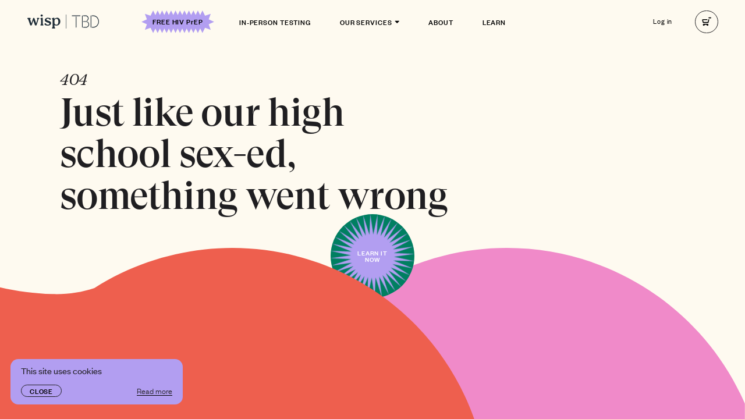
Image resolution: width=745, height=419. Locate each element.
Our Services (370, 21)
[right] (706, 21)
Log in (662, 22)
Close (41, 390)
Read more (154, 391)
